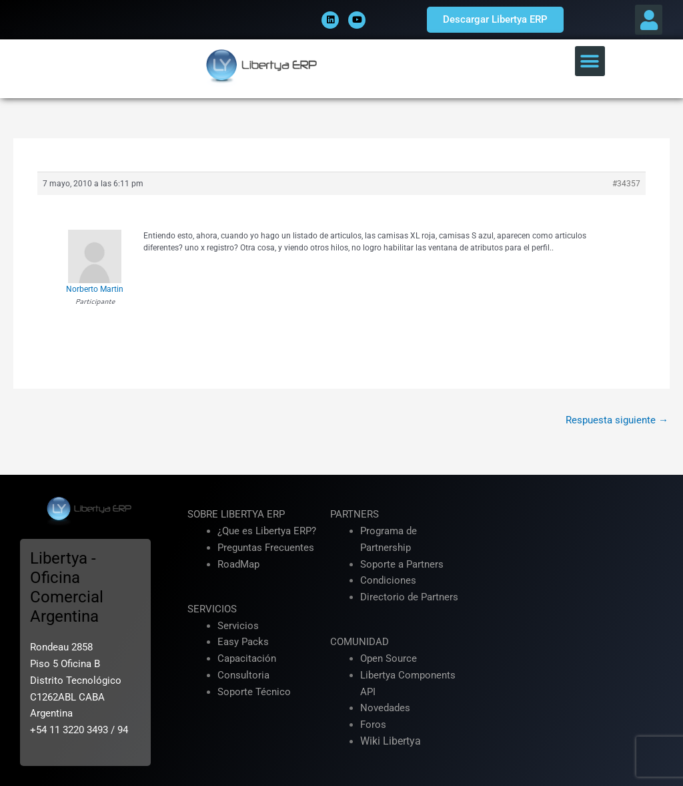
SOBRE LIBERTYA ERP (236, 514)
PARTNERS (354, 514)
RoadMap (238, 564)
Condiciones (388, 580)
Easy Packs (243, 642)
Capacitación (246, 658)
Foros (373, 725)
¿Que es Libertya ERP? (266, 531)
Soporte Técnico (254, 692)
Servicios (238, 626)
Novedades (385, 708)
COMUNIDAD (359, 642)
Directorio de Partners (409, 597)
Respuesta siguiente (617, 420)
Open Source (388, 658)
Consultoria (243, 675)
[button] (648, 20)
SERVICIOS (212, 609)
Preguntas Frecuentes (265, 548)
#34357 (626, 183)
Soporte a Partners (402, 564)
